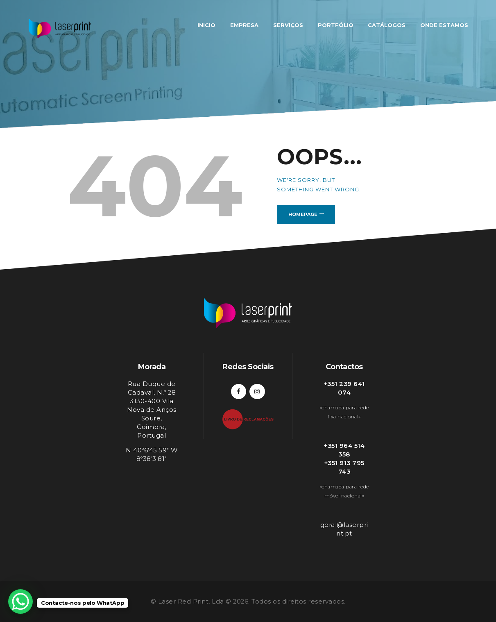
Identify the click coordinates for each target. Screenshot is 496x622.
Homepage (302, 214)
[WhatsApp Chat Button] (20, 601)
